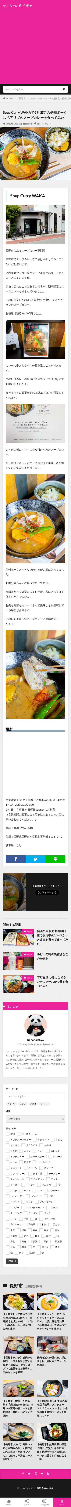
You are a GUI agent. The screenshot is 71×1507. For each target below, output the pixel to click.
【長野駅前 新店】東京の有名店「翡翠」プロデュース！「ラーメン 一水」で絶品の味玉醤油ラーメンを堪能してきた (52, 1408)
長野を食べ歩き (45, 1488)
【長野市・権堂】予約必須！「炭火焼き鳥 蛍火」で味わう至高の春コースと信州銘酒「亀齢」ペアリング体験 (18, 1408)
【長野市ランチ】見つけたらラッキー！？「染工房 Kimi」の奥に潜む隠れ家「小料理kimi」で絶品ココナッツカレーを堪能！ (51, 1321)
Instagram (44, 1502)
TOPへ (62, 1502)
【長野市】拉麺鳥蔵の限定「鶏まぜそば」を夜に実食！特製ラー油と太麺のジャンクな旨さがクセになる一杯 (51, 1452)
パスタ (33, 1104)
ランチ (48, 123)
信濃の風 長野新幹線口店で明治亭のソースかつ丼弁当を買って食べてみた (52, 937)
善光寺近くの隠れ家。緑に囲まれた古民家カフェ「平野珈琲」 (51, 1361)
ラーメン (44, 1104)
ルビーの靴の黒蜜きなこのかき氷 (52, 956)
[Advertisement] (35, 44)
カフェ (23, 1104)
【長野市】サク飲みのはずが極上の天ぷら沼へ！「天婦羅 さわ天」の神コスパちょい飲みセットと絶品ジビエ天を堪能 (18, 1321)
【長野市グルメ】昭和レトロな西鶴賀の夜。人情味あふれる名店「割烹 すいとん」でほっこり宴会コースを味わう (17, 1452)
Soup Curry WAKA (27, 195)
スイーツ (11, 1104)
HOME (9, 98)
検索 (11, 1260)
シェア (27, 1502)
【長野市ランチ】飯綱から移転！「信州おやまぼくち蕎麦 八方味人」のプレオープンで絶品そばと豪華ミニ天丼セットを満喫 (18, 1365)
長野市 (22, 98)
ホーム (9, 1502)
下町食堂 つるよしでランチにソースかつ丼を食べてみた (52, 982)
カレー (40, 123)
